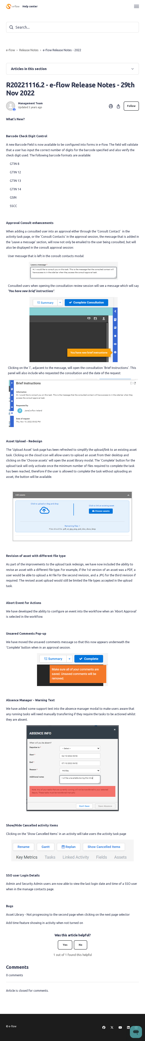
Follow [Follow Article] (131, 105)
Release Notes (29, 50)
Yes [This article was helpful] (65, 944)
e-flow (10, 50)
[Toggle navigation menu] (136, 6)
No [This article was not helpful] (80, 944)
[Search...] (72, 27)
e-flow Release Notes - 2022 (62, 50)
